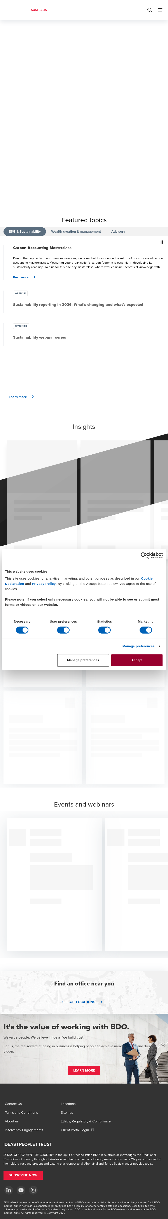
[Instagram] (33, 1190)
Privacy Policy (44, 583)
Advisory (118, 231)
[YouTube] (21, 1190)
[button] (26, 277)
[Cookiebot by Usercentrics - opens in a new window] (144, 555)
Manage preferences (138, 646)
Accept (137, 660)
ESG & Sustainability (25, 231)
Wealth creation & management (76, 231)
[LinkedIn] (9, 1190)
